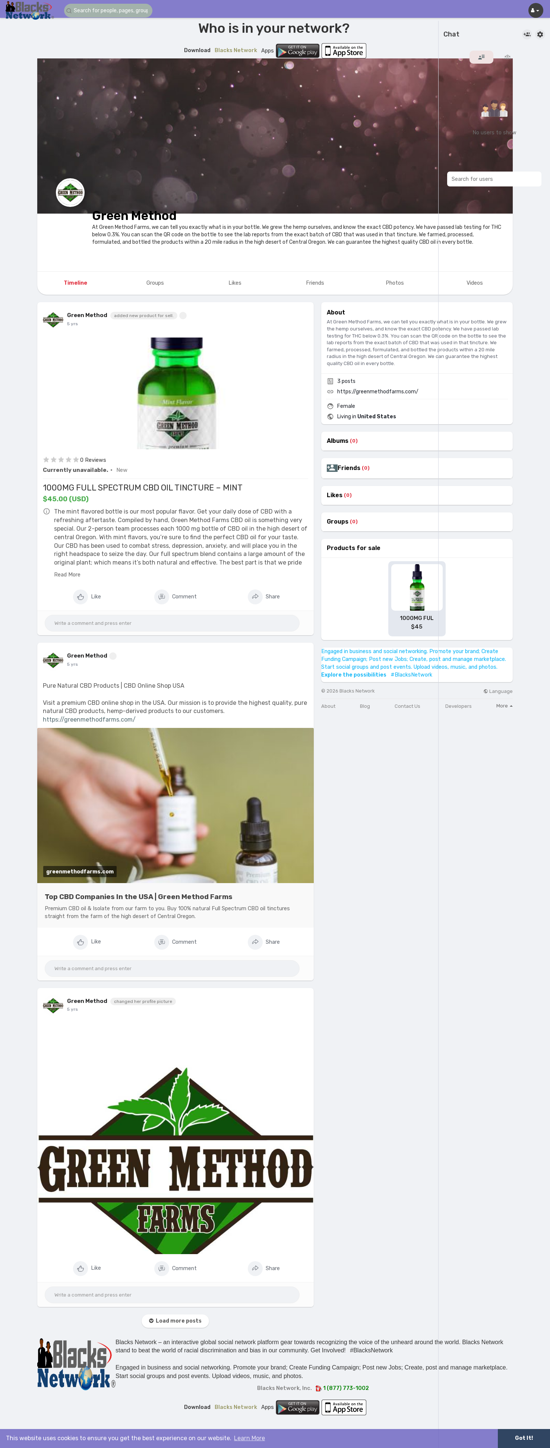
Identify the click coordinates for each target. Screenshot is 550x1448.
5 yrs (72, 323)
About (328, 706)
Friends (349, 468)
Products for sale (353, 548)
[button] (108, 10)
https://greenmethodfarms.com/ (89, 719)
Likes (334, 495)
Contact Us (407, 706)
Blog (365, 706)
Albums (337, 441)
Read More (67, 574)
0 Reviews (93, 460)
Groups (337, 522)
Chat (451, 34)
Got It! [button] (524, 1438)
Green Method (134, 215)
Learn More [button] (249, 1438)
